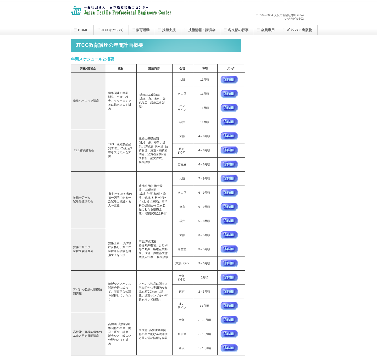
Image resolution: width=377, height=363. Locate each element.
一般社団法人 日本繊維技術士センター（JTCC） (123, 15)
